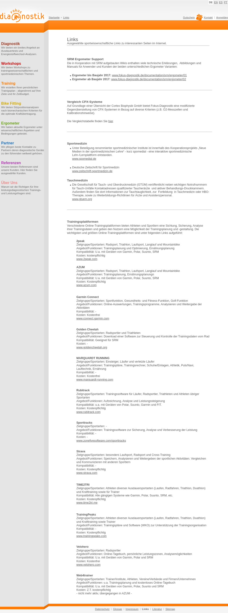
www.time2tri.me (86, 502)
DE (211, 2)
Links (66, 17)
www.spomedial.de (84, 158)
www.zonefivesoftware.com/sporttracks (101, 440)
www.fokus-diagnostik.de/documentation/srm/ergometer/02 (148, 79)
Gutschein (192, 18)
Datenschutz (102, 609)
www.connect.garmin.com (92, 318)
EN (216, 2)
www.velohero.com (88, 564)
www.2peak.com (86, 259)
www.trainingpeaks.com (91, 536)
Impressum (132, 609)
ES (221, 2)
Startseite (54, 17)
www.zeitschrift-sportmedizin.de (92, 171)
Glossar (117, 609)
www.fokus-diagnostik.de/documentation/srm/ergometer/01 (149, 75)
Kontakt (208, 17)
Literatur (157, 609)
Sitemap (170, 609)
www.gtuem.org (82, 199)
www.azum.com (86, 285)
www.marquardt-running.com (94, 379)
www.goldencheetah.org (91, 347)
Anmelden (222, 17)
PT (225, 2)
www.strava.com (86, 472)
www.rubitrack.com (88, 412)
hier (110, 121)
